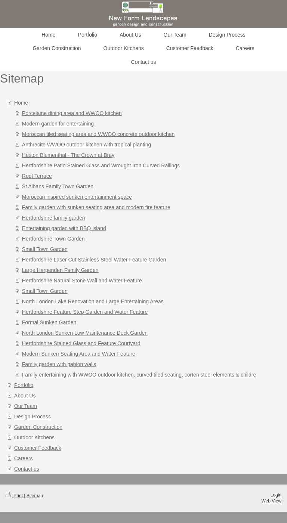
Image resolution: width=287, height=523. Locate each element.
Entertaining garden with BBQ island (64, 228)
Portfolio (23, 385)
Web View (271, 501)
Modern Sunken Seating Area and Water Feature (78, 354)
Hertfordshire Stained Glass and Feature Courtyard (81, 343)
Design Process (32, 417)
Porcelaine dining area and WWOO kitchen (72, 113)
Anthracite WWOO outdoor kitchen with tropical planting (86, 145)
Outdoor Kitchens (34, 437)
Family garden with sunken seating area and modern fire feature (96, 207)
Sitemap (35, 495)
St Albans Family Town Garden (57, 186)
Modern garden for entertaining (58, 124)
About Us (25, 396)
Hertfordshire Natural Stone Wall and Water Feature (82, 281)
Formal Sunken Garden (49, 322)
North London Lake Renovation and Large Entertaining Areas (93, 301)
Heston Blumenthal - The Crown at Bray (68, 155)
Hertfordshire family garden (53, 218)
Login (276, 495)
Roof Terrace (37, 176)
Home (21, 103)
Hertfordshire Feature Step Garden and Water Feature (85, 312)
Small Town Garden (45, 249)
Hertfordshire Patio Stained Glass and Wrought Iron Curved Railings (101, 165)
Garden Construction (38, 427)
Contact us (26, 469)
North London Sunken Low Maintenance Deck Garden (85, 333)
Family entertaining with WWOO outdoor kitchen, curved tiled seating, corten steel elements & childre (139, 375)
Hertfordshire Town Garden (53, 239)
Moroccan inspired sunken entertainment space (77, 197)
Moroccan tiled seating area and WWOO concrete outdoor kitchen (98, 134)
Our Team (25, 406)
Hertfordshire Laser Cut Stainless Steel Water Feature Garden (94, 260)
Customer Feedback (37, 448)
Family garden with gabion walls (59, 364)
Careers (23, 458)
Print (15, 495)
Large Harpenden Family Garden (60, 270)
